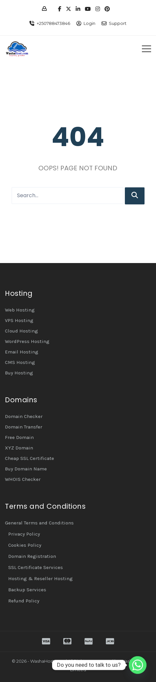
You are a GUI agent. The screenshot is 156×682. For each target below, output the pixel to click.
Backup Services (27, 590)
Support (118, 23)
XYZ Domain (19, 448)
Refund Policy (23, 601)
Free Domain (19, 437)
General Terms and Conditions (39, 523)
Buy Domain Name (26, 469)
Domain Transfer (23, 427)
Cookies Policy (24, 545)
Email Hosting (21, 352)
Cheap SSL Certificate (29, 458)
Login (89, 23)
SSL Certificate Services (35, 567)
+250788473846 (53, 23)
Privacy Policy (24, 534)
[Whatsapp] (137, 665)
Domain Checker (24, 416)
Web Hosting (20, 310)
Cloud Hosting (21, 331)
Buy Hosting (19, 373)
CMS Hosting (20, 362)
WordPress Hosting (27, 341)
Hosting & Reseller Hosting (40, 578)
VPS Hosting (19, 320)
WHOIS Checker (23, 479)
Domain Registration (32, 556)
